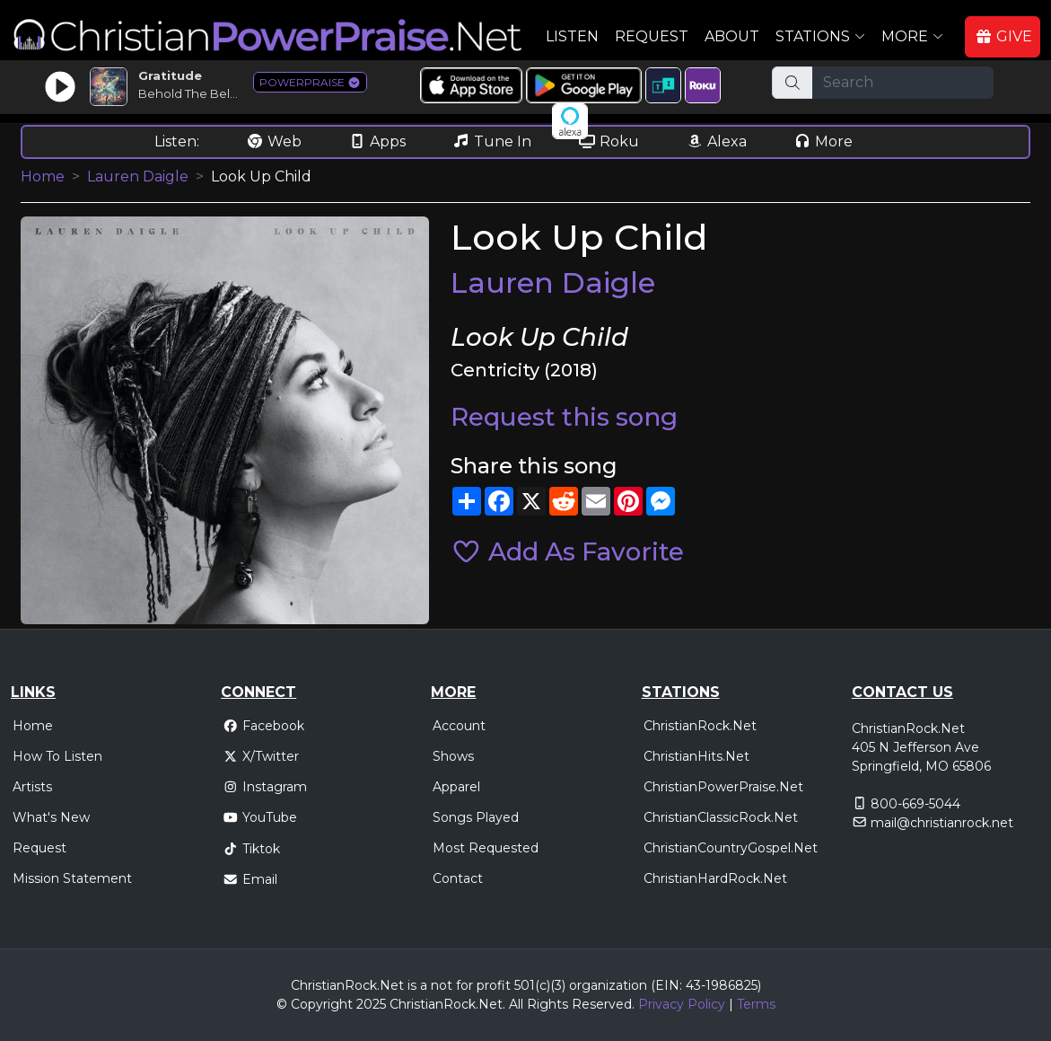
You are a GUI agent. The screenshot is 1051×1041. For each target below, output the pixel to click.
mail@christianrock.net (942, 823)
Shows (453, 756)
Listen (572, 36)
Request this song (564, 416)
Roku (608, 141)
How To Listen (57, 756)
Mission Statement (72, 878)
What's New (51, 817)
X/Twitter (261, 756)
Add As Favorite (567, 551)
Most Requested (486, 848)
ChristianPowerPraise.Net (723, 787)
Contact (458, 878)
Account (459, 725)
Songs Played (476, 817)
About (732, 36)
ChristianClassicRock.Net (721, 817)
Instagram (265, 787)
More (823, 141)
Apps (377, 141)
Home (43, 176)
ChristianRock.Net (700, 725)
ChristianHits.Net (696, 756)
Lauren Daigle (137, 176)
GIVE (1003, 36)
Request (651, 36)
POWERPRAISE (310, 82)
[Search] (903, 82)
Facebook (263, 725)
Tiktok (251, 849)
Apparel (456, 787)
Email (250, 879)
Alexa (716, 141)
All (516, 1004)
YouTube (260, 817)
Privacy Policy (681, 1004)
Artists (32, 787)
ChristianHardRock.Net (715, 878)
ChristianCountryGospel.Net (731, 848)
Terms (756, 1004)
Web (274, 141)
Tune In (491, 141)
